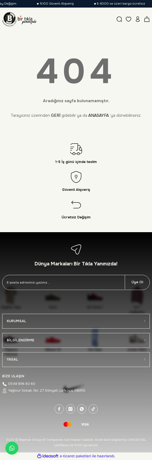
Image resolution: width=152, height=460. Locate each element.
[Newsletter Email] (63, 282)
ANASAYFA (98, 115)
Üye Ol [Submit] (137, 282)
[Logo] (19, 19)
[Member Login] (138, 19)
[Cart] (147, 19)
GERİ (55, 115)
